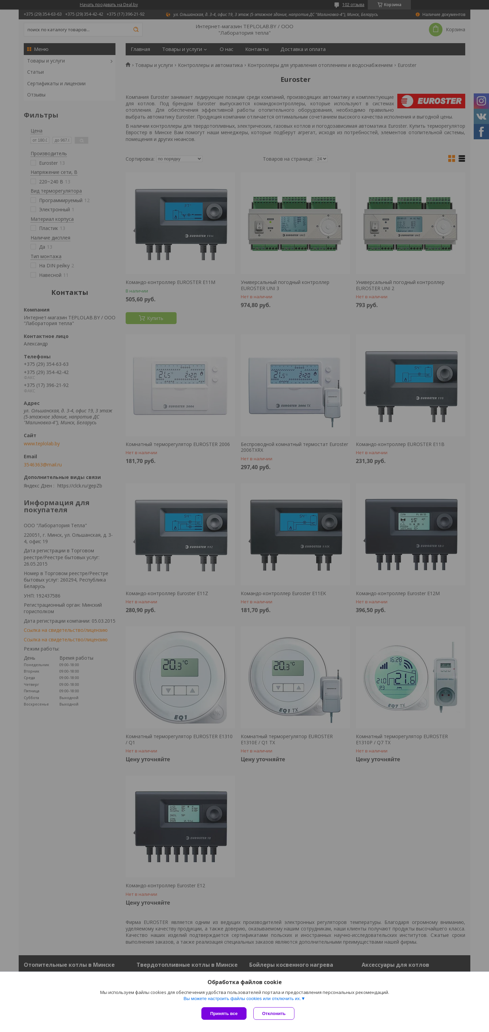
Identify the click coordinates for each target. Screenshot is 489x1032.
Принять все (224, 1013)
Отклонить (274, 1013)
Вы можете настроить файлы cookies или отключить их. (242, 998)
